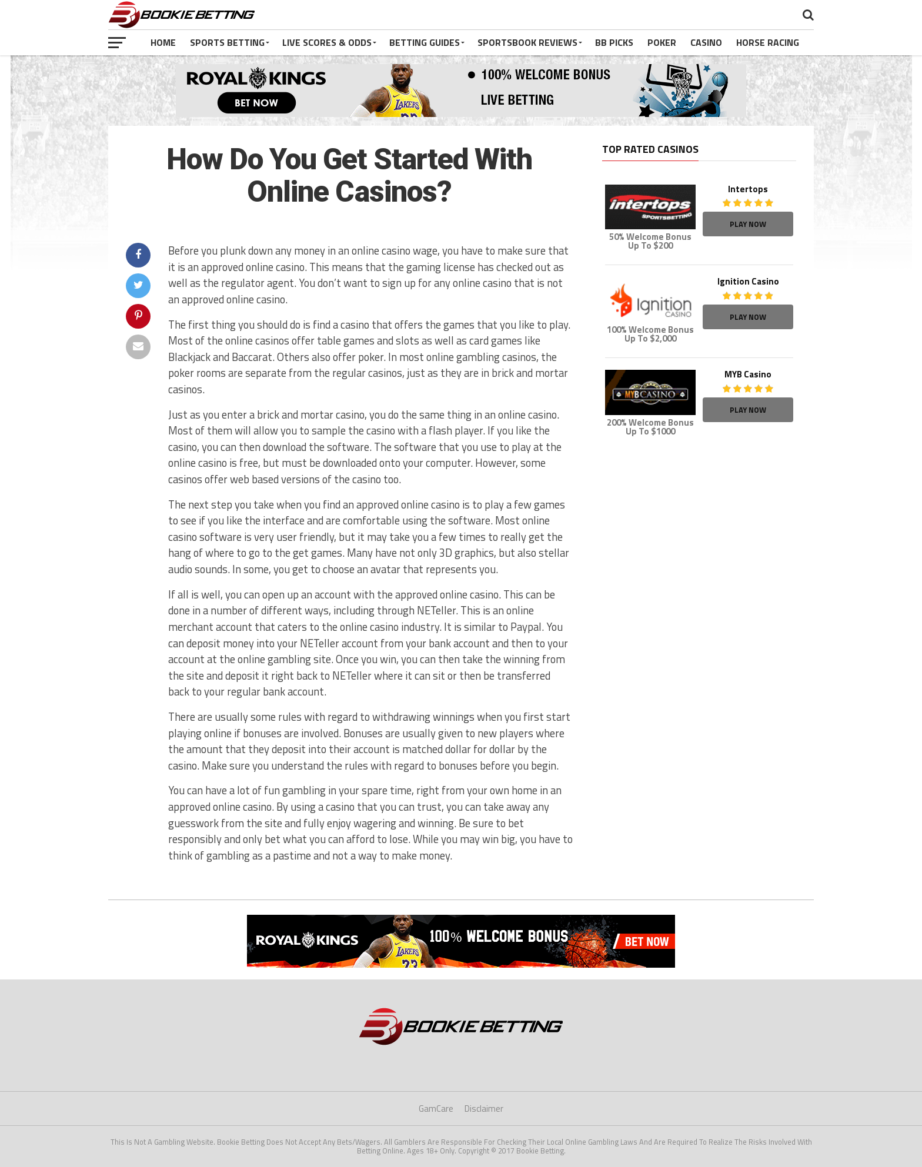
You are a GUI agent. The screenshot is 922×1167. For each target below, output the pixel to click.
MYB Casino (747, 374)
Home (163, 42)
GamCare (436, 1108)
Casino (706, 42)
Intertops (748, 189)
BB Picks (614, 42)
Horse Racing (767, 42)
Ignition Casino (748, 281)
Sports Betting (227, 42)
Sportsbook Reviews (527, 42)
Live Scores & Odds (327, 42)
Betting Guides (424, 42)
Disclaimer (484, 1108)
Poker (661, 42)
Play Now (748, 224)
